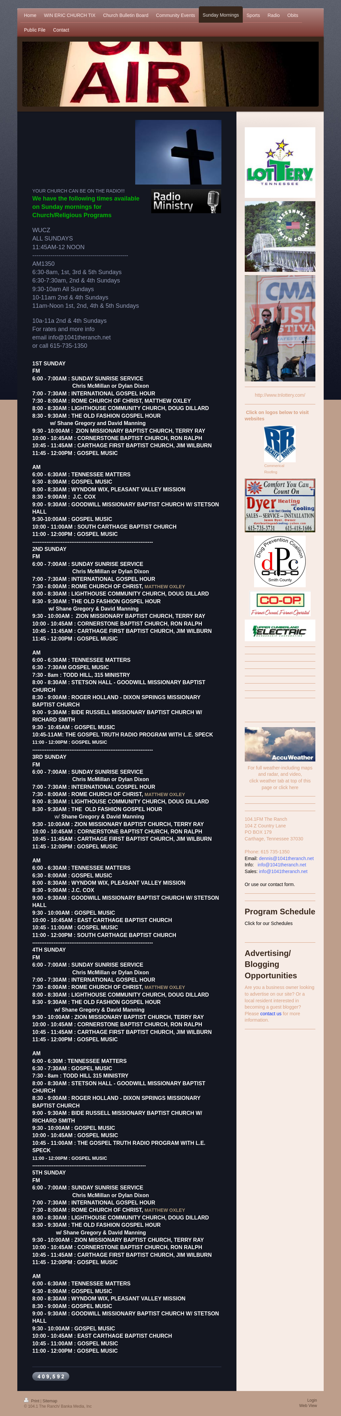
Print (32, 1401)
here (293, 787)
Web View (308, 1405)
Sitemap (50, 1401)
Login (312, 1400)
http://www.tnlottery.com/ (280, 395)
